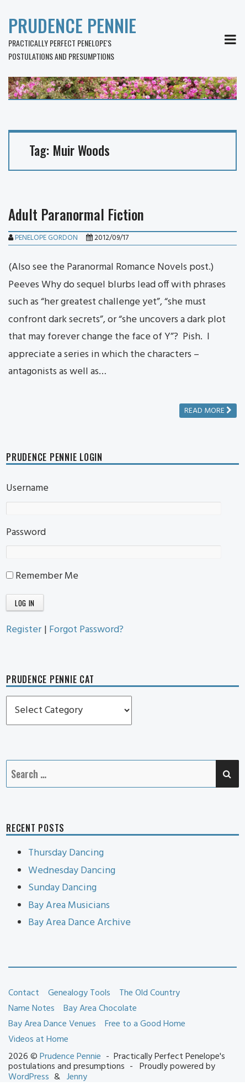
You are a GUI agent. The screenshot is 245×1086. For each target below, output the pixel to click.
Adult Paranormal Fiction (76, 214)
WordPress (28, 1077)
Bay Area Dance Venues (52, 1024)
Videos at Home (38, 1039)
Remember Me (42, 576)
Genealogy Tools (79, 993)
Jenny (77, 1077)
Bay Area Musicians (69, 906)
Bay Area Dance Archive (79, 923)
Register (23, 630)
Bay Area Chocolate (100, 1008)
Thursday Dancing (66, 853)
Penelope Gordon (46, 238)
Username (27, 488)
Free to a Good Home (145, 1024)
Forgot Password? (86, 630)
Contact (23, 993)
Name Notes (31, 1008)
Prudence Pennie (72, 25)
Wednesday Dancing (71, 871)
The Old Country (149, 993)
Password (26, 532)
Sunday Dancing (62, 888)
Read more (208, 411)
